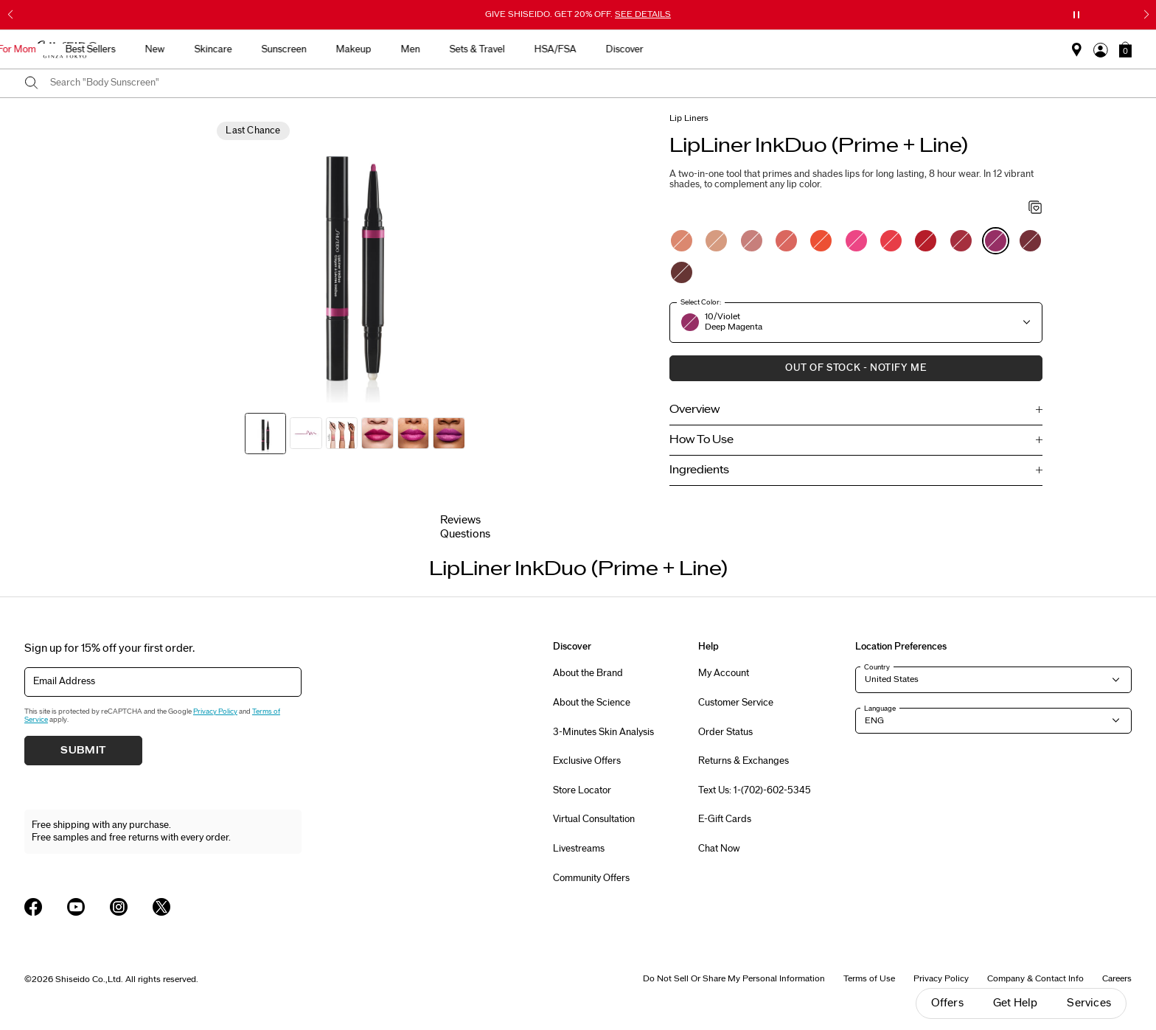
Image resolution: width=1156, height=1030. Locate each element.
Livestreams (579, 848)
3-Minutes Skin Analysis (603, 732)
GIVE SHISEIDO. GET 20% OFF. (578, 14)
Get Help (1015, 1003)
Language (880, 708)
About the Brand (588, 673)
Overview (694, 409)
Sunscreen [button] (561, 49)
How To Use (701, 439)
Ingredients (699, 470)
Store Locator (582, 790)
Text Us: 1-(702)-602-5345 (754, 790)
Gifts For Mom (283, 49)
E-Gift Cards (724, 819)
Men (687, 49)
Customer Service (735, 702)
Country (877, 667)
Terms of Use (869, 978)
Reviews (460, 520)
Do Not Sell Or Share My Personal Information (734, 978)
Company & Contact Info (1035, 978)
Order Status (725, 732)
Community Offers (591, 878)
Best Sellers (368, 49)
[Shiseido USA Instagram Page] (119, 907)
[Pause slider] (1076, 15)
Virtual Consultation (594, 819)
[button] (1125, 49)
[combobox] (591, 83)
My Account (723, 673)
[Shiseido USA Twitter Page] (161, 907)
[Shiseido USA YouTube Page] (76, 907)
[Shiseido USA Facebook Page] (33, 907)
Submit (83, 750)
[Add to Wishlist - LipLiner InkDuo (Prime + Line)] (1035, 209)
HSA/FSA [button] (833, 49)
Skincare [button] (490, 49)
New (432, 49)
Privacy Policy (215, 711)
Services (1089, 1003)
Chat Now (719, 848)
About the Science (591, 702)
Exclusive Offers (587, 761)
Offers (947, 1003)
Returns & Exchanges (743, 761)
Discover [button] (902, 49)
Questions (465, 534)
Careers (1117, 978)
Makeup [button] (631, 49)
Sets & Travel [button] (754, 49)
